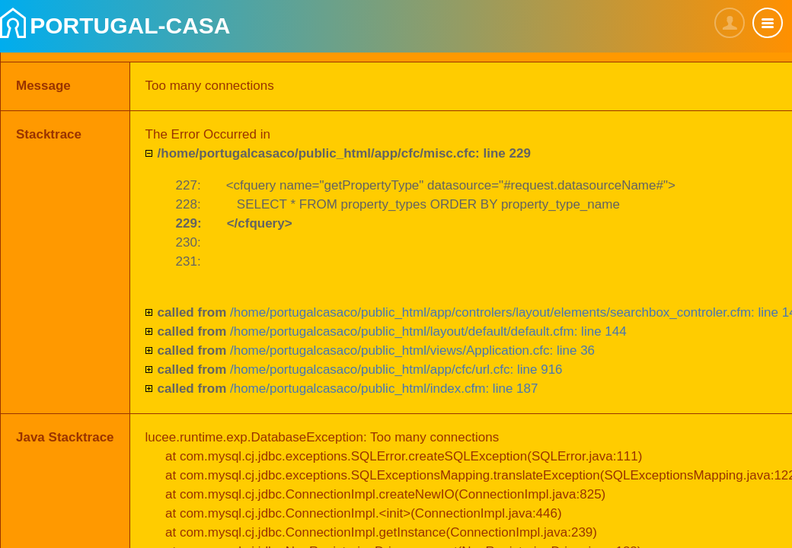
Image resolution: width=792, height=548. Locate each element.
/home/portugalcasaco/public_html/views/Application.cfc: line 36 (377, 350)
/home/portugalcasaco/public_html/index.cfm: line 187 (348, 388)
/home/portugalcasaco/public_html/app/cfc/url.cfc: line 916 (360, 369)
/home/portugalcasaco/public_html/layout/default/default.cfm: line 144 (392, 331)
